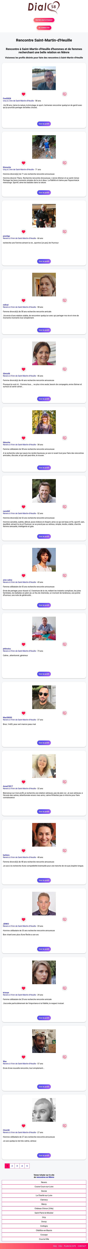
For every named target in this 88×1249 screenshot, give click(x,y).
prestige (6, 236)
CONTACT (82, 1246)
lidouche (6, 442)
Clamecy (44, 1200)
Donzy (44, 1222)
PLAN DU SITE (70, 1246)
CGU (60, 1246)
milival (6, 305)
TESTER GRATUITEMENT (44, 20)
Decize (44, 1191)
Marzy (44, 1204)
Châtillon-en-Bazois (44, 1230)
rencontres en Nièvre (45, 1177)
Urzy (44, 1217)
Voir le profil (44, 124)
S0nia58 (6, 373)
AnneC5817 (8, 786)
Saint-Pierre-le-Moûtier (44, 1213)
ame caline (7, 580)
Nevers (44, 1182)
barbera (6, 855)
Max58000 (7, 717)
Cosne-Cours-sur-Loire (44, 1187)
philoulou (7, 649)
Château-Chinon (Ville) (44, 1208)
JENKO (6, 924)
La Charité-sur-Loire (44, 1195)
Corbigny (44, 1226)
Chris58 (6, 1130)
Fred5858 (7, 98)
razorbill (6, 511)
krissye (6, 992)
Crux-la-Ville (44, 1239)
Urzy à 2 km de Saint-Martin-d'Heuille (18, 101)
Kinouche (7, 167)
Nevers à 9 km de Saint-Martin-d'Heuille (19, 238)
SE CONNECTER (44, 28)
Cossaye (44, 1235)
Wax (5, 1061)
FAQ (55, 1246)
